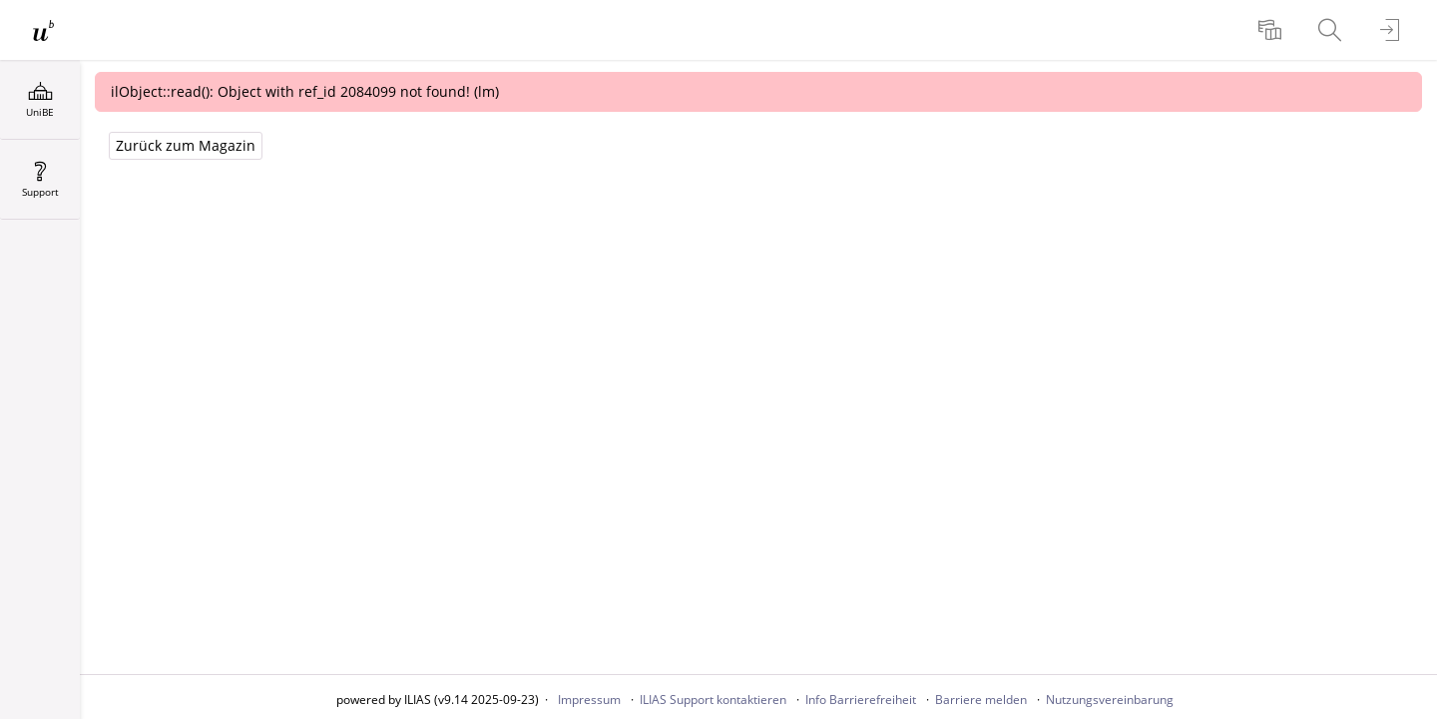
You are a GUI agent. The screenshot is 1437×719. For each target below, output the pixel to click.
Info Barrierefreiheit (860, 699)
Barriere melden (981, 699)
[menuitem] (1272, 30)
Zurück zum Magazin (185, 145)
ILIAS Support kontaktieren (713, 699)
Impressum (589, 699)
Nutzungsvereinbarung (1110, 699)
